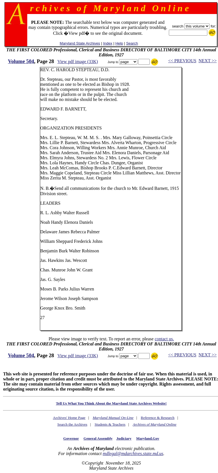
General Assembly (97, 438)
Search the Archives (72, 424)
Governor (71, 438)
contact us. (164, 338)
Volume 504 (21, 61)
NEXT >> (208, 60)
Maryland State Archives (80, 43)
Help (119, 43)
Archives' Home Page (69, 418)
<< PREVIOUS (182, 60)
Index (107, 43)
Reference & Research (157, 418)
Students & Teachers (110, 424)
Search (132, 43)
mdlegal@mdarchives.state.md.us (133, 453)
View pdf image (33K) (77, 61)
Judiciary (123, 438)
